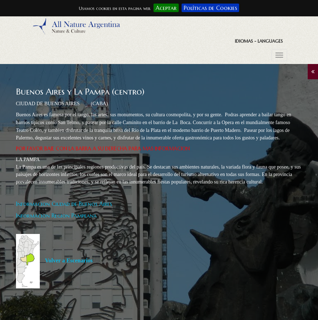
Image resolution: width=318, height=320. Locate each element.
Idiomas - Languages (259, 41)
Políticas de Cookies (210, 7)
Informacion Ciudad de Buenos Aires (64, 203)
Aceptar (166, 7)
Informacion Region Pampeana (56, 215)
